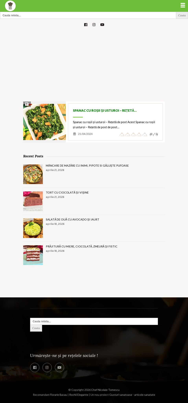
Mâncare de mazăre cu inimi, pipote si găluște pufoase (87, 165)
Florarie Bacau (58, 394)
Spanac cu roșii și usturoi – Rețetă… (105, 110)
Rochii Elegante (78, 394)
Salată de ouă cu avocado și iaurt (72, 219)
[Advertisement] (94, 60)
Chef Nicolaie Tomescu (105, 389)
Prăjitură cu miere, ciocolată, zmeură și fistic (81, 246)
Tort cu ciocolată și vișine (67, 192)
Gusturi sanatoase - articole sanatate (132, 394)
